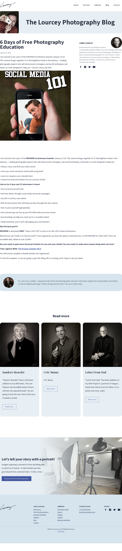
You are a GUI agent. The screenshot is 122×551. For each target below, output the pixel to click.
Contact (116, 5)
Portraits (86, 5)
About (76, 5)
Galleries (97, 5)
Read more (9, 407)
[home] (8, 4)
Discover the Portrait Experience (16, 478)
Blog (107, 5)
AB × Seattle (61, 531)
